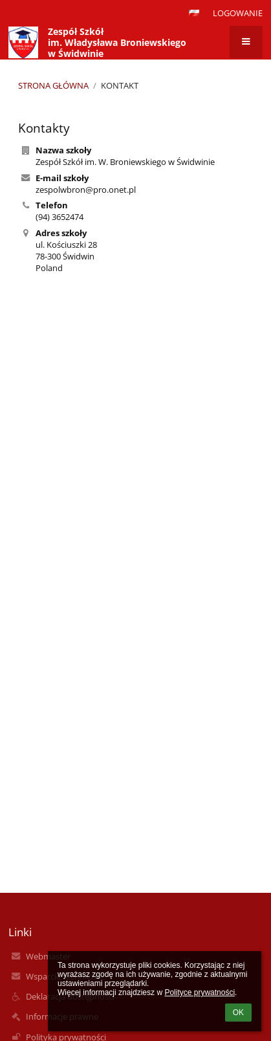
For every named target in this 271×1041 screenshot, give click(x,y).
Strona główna (53, 85)
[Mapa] (135, 422)
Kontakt (119, 85)
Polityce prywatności (199, 992)
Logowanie (238, 13)
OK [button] (238, 1012)
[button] (194, 13)
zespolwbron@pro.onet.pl (86, 189)
